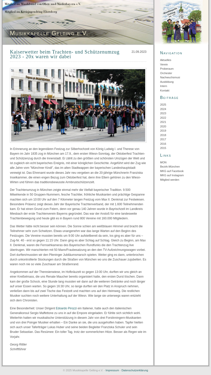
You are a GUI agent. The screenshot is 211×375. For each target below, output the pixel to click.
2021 (163, 121)
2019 (163, 130)
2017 (163, 139)
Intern (163, 86)
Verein (164, 64)
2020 (163, 126)
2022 (163, 117)
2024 (163, 109)
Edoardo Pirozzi (66, 308)
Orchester (166, 73)
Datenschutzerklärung (134, 370)
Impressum (112, 370)
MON (163, 162)
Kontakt (164, 90)
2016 (163, 143)
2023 (163, 113)
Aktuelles (165, 59)
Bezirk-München (170, 166)
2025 (163, 104)
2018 (163, 135)
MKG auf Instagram (172, 175)
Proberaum (167, 68)
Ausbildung (167, 81)
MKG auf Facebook (172, 171)
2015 (163, 147)
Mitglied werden (169, 179)
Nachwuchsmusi (170, 77)
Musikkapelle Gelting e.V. (49, 33)
